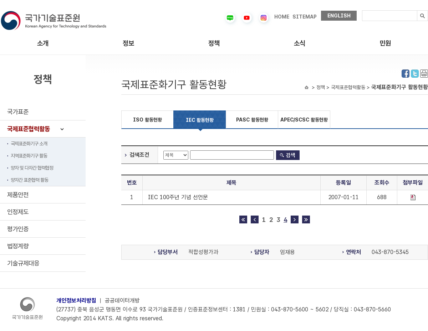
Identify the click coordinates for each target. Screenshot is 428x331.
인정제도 (18, 212)
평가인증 (18, 229)
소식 (299, 43)
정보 (128, 43)
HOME (281, 17)
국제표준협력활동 (28, 129)
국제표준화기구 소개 (29, 143)
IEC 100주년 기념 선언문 (178, 197)
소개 (43, 43)
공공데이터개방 (122, 300)
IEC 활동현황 (200, 120)
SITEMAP (304, 17)
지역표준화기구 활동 (29, 156)
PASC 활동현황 (252, 120)
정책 (214, 43)
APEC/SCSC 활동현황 (304, 120)
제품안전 (18, 194)
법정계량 (18, 246)
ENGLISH (339, 16)
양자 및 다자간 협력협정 (32, 168)
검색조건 (139, 154)
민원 (385, 43)
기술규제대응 (23, 263)
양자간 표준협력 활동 (29, 180)
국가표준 (18, 111)
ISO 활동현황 (147, 120)
